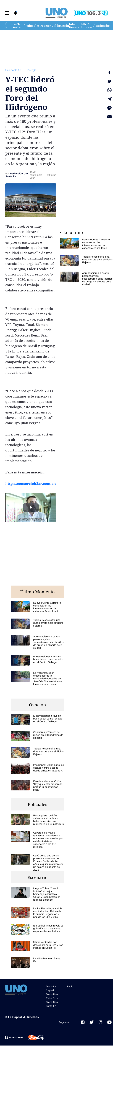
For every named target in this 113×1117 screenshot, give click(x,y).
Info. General (75, 26)
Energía (31, 70)
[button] (7, 13)
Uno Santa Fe (13, 70)
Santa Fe (21, 26)
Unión (64, 25)
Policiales (32, 25)
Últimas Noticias (11, 26)
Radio (70, 986)
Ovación (46, 25)
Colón (56, 25)
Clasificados (101, 25)
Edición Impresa (87, 26)
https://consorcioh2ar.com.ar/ (30, 483)
